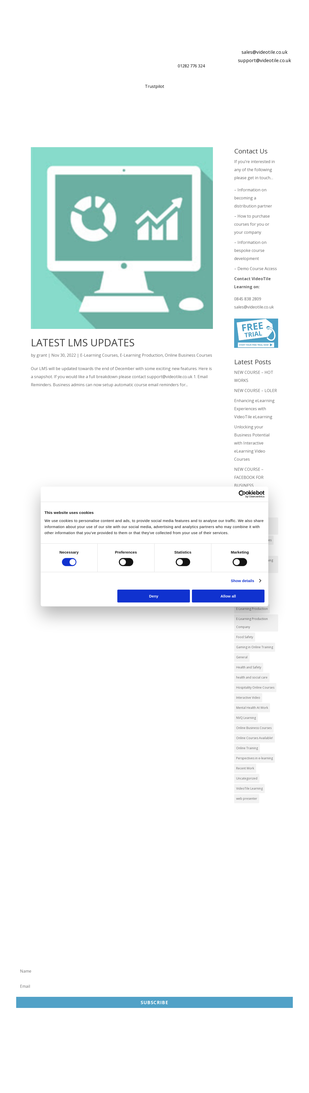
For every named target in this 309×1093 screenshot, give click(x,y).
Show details (242, 581)
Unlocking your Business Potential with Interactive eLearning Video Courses (252, 443)
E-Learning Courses (99, 355)
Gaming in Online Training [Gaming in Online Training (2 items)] (254, 647)
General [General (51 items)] (242, 657)
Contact (27, 123)
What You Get (92, 111)
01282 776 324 (191, 66)
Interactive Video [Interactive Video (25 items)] (248, 697)
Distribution (190, 111)
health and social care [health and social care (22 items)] (252, 677)
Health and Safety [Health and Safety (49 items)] (248, 667)
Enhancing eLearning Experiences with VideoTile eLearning (254, 409)
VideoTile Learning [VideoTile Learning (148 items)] (249, 788)
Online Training (142, 111)
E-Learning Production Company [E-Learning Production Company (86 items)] (252, 623)
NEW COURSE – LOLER (256, 390)
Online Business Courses (188, 355)
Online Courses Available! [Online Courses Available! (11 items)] (254, 738)
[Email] (154, 986)
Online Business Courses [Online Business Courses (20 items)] (254, 728)
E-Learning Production (141, 355)
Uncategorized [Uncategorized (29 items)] (246, 778)
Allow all (228, 596)
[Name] (154, 971)
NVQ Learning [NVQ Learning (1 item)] (246, 718)
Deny (154, 596)
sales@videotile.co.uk (264, 52)
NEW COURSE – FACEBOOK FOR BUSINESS (248, 477)
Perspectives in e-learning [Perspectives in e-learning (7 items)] (254, 758)
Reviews (229, 111)
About (260, 111)
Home (20, 111)
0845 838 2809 (247, 299)
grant (41, 355)
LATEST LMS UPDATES (83, 342)
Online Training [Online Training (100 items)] (247, 748)
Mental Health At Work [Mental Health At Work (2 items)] (252, 708)
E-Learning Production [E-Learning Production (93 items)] (252, 609)
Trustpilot (154, 86)
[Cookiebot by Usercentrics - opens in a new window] (242, 494)
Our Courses (52, 111)
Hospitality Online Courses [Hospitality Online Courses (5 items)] (255, 687)
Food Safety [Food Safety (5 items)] (244, 637)
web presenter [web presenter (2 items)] (246, 798)
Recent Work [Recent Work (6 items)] (245, 768)
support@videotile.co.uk (264, 60)
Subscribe (154, 1002)
